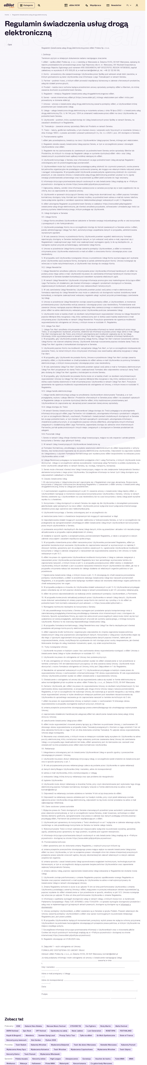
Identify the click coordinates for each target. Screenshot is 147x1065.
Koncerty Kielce (13, 1055)
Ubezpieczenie (71, 1059)
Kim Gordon (36, 1041)
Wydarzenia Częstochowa (82, 1050)
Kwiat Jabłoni (77, 1031)
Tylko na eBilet (86, 1036)
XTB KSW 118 (75, 1027)
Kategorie (27, 5)
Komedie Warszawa (109, 1045)
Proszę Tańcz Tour (67, 1036)
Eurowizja (87, 1059)
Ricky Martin (105, 1027)
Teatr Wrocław (60, 1050)
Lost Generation (94, 1031)
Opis (10, 45)
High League (55, 1059)
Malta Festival (121, 1027)
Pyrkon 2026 (51, 1041)
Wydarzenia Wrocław (106, 1050)
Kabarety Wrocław (38, 1045)
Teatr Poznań (29, 1055)
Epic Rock (27, 1031)
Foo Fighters (91, 1027)
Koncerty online (38, 1059)
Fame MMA (119, 1059)
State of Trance (126, 1036)
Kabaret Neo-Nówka (33, 1027)
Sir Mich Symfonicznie (106, 1036)
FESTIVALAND (125, 1031)
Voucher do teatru (103, 1059)
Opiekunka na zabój (59, 1031)
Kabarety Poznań (128, 1045)
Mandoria (30, 1036)
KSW (18, 1027)
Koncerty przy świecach (16, 1041)
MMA (131, 1059)
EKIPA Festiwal (12, 1031)
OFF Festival (41, 1031)
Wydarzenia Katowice (40, 1050)
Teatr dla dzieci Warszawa (85, 1045)
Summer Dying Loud (46, 1036)
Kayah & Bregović (14, 1036)
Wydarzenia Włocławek (50, 1055)
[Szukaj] (39, 5)
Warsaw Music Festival (56, 1027)
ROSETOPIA (110, 1031)
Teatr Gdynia (125, 1050)
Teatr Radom (21, 1045)
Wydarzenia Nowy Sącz (16, 1050)
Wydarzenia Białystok (60, 1045)
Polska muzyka (21, 1059)
